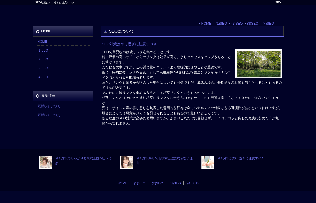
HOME (206, 23)
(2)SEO (237, 23)
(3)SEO (252, 23)
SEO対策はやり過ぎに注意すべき (240, 158)
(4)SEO (268, 23)
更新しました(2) (49, 115)
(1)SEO (221, 23)
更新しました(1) (49, 106)
